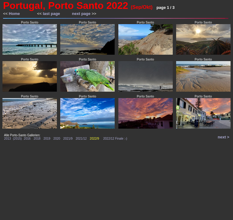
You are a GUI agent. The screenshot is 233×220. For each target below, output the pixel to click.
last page (51, 13)
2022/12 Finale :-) (115, 138)
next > (223, 137)
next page (81, 13)
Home (14, 13)
